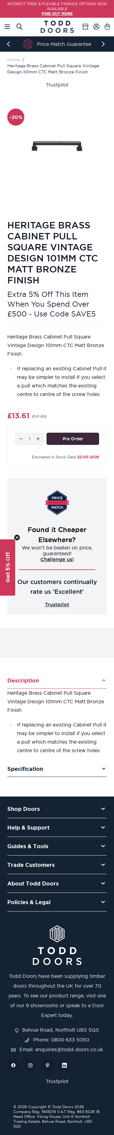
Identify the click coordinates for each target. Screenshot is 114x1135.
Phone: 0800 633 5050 (57, 1039)
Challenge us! (57, 559)
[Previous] (10, 44)
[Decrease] (21, 439)
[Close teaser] (17, 537)
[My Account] (96, 27)
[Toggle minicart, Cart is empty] (107, 27)
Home (13, 59)
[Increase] (38, 439)
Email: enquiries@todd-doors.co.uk (57, 1049)
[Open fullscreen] (57, 146)
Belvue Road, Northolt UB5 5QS (57, 1030)
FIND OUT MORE (57, 14)
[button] (7, 567)
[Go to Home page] (57, 26)
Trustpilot (57, 84)
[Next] (104, 44)
